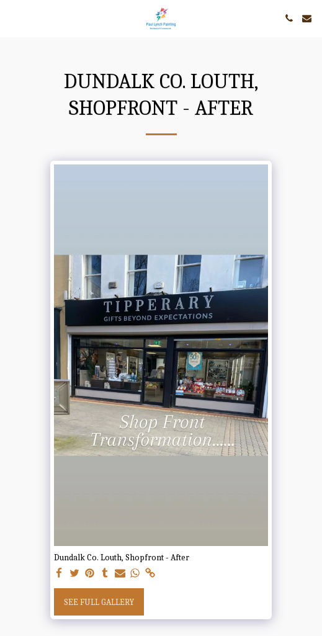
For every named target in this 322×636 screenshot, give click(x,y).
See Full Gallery (99, 602)
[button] (13, 17)
